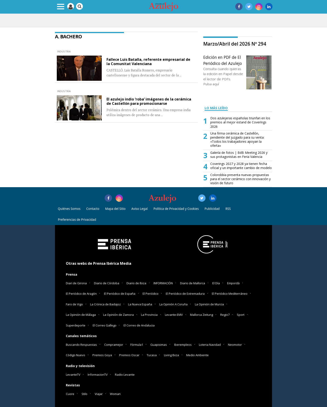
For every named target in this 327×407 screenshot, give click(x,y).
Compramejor (113, 345)
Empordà (233, 283)
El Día (216, 283)
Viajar (99, 394)
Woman (115, 394)
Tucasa (152, 355)
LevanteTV (73, 375)
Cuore (70, 394)
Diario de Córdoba (106, 283)
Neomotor (235, 345)
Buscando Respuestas (81, 345)
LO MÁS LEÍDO (216, 108)
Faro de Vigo (74, 304)
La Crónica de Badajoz (105, 304)
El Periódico (151, 294)
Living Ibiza (171, 355)
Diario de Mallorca (192, 283)
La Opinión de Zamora (118, 315)
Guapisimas (158, 345)
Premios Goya (102, 355)
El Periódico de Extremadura (185, 294)
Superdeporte (75, 325)
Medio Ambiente (197, 355)
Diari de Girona (76, 283)
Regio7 (225, 315)
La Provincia (149, 315)
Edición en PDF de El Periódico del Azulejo (222, 60)
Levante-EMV (174, 315)
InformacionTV (98, 375)
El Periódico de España (119, 294)
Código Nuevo (75, 355)
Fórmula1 (136, 345)
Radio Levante (125, 375)
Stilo (84, 394)
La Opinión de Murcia (209, 304)
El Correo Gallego (105, 325)
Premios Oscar (129, 355)
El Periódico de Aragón (81, 294)
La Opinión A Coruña (173, 304)
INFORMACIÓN (163, 283)
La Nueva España (140, 304)
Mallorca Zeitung (201, 315)
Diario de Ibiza (136, 283)
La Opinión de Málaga (81, 315)
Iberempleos (183, 345)
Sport (240, 315)
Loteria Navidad (210, 345)
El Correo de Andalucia (139, 325)
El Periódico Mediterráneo (230, 294)
